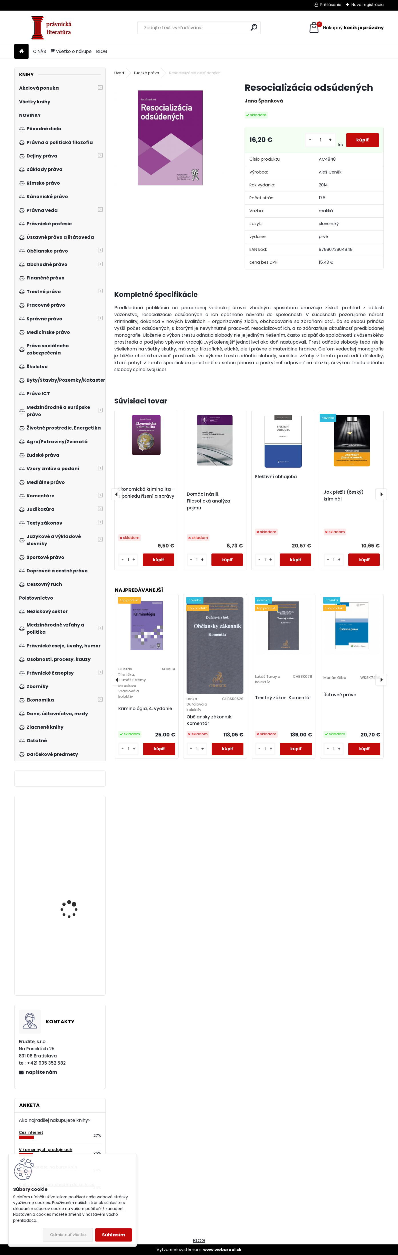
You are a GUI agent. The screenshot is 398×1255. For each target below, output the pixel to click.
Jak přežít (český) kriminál (344, 495)
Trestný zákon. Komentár (283, 698)
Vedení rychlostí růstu (74, 834)
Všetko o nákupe (71, 51)
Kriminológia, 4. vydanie (145, 709)
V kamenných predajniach (45, 1149)
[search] (254, 27)
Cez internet (31, 1132)
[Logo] (53, 27)
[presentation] (117, 494)
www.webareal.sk (222, 1249)
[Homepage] (21, 51)
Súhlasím (113, 1235)
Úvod (119, 73)
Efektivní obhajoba (276, 477)
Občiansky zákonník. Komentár (209, 720)
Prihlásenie (330, 4)
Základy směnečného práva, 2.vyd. (73, 954)
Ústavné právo (339, 695)
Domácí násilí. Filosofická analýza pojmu (208, 501)
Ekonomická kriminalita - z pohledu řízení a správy (146, 492)
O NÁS (39, 51)
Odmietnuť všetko (68, 1235)
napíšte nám (41, 1072)
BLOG (101, 51)
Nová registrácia (367, 4)
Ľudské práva (146, 73)
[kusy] (319, 140)
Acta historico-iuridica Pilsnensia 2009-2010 (74, 892)
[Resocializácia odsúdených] (170, 138)
